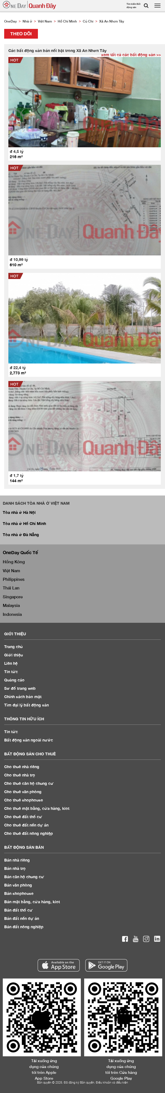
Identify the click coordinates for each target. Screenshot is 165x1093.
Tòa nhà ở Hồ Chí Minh (24, 523)
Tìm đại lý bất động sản (26, 705)
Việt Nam (11, 570)
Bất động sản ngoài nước (28, 740)
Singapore (13, 596)
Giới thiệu (13, 655)
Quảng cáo (14, 680)
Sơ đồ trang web (20, 688)
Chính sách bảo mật (23, 696)
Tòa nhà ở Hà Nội (19, 512)
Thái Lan (11, 587)
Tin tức (11, 731)
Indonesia (12, 614)
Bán (17, 860)
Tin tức (11, 671)
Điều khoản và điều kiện (112, 1082)
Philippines (14, 579)
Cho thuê (21, 766)
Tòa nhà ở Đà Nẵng (21, 534)
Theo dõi (21, 33)
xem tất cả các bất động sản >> (131, 55)
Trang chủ (13, 646)
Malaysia (11, 605)
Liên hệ (11, 663)
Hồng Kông (14, 561)
